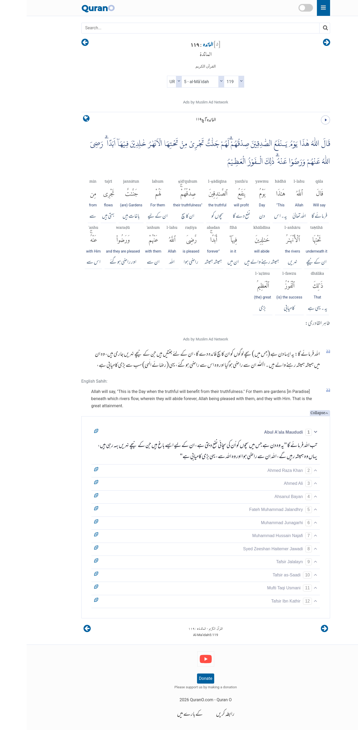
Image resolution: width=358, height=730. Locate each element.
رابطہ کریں (198, 714)
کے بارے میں (163, 714)
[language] (60, 120)
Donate (179, 678)
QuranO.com (175, 699)
